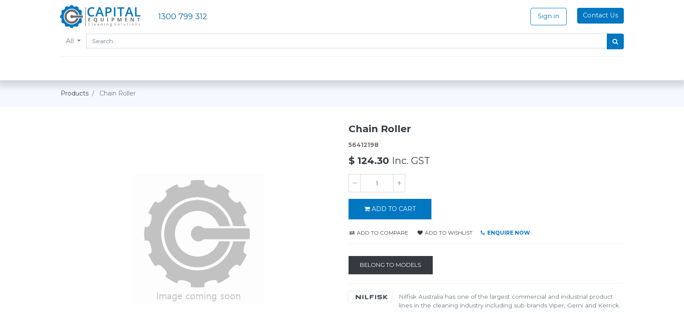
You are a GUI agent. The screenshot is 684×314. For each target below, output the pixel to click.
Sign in (548, 16)
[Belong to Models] (391, 265)
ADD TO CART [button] (390, 209)
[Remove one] (354, 183)
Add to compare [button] (378, 232)
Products (75, 93)
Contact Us (600, 15)
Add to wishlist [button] (444, 232)
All (71, 41)
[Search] (614, 41)
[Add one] (399, 183)
